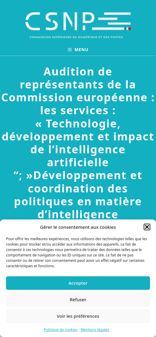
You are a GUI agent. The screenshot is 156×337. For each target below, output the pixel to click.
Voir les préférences (78, 316)
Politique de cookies (60, 329)
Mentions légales (95, 329)
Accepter (78, 283)
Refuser (78, 299)
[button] (147, 227)
